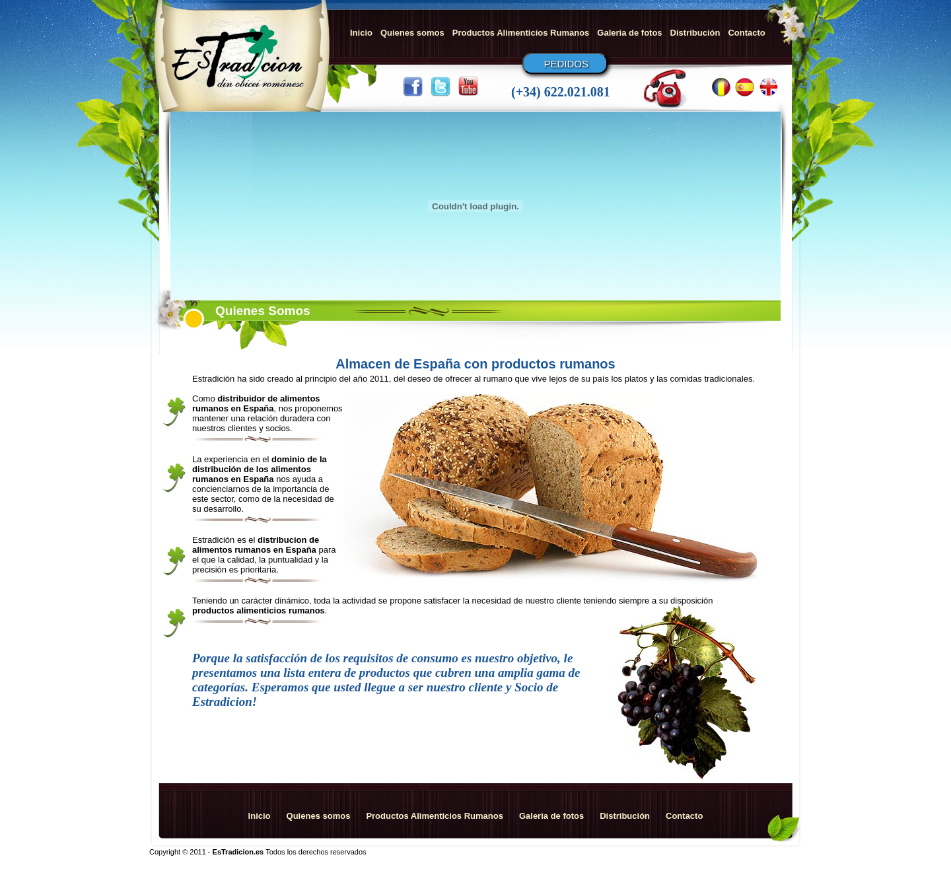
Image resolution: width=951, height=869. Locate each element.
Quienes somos (412, 33)
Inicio (361, 33)
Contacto (746, 33)
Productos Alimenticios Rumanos (521, 33)
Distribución (695, 33)
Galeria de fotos (629, 33)
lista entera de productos (346, 672)
